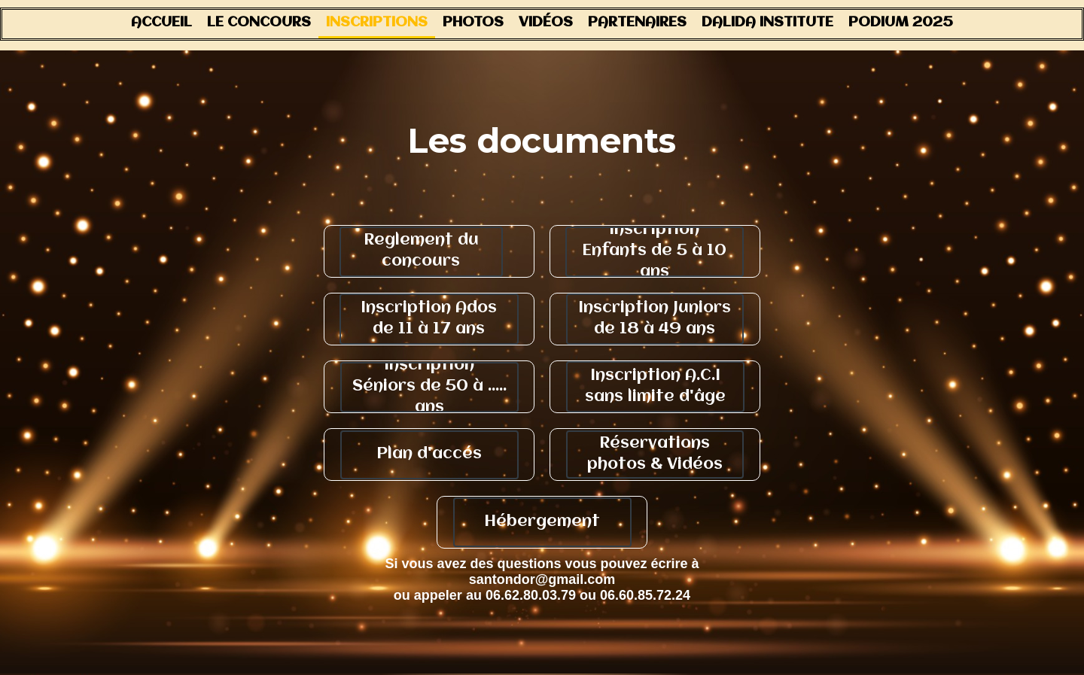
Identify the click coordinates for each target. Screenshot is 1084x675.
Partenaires (637, 22)
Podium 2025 (900, 22)
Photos (473, 22)
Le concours (259, 22)
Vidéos (546, 22)
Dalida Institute (767, 22)
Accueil (161, 22)
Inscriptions (377, 22)
